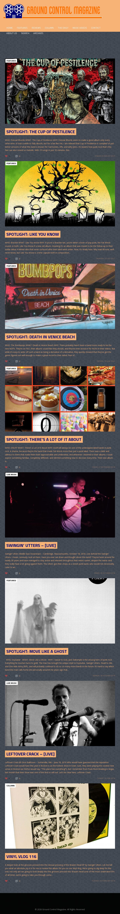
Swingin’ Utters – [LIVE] (31, 545)
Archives (38, 33)
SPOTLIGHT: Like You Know (32, 234)
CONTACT (96, 27)
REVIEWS (36, 27)
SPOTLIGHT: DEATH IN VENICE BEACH (40, 337)
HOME (9, 27)
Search (25, 33)
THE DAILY (63, 27)
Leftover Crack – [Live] (30, 754)
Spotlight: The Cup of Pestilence (40, 131)
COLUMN (49, 27)
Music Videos (80, 27)
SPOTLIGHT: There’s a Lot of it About (43, 439)
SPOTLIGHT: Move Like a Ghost (36, 651)
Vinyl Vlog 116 (21, 856)
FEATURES (22, 27)
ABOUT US (11, 33)
